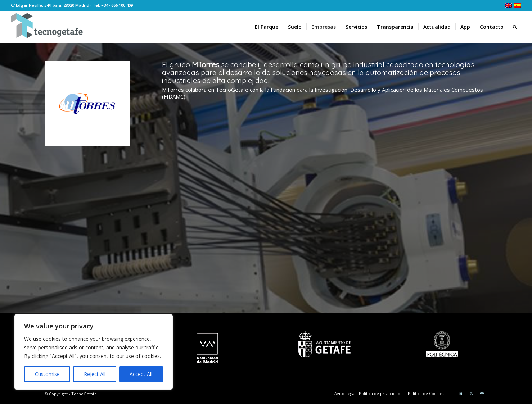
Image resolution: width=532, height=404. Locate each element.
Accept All (141, 374)
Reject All (94, 374)
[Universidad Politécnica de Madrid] (442, 344)
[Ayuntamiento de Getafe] (324, 344)
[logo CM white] (207, 348)
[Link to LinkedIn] (460, 393)
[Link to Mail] (482, 393)
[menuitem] (266, 27)
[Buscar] (515, 27)
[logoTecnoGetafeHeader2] (47, 27)
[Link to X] (471, 393)
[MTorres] (87, 103)
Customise (47, 374)
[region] (93, 352)
